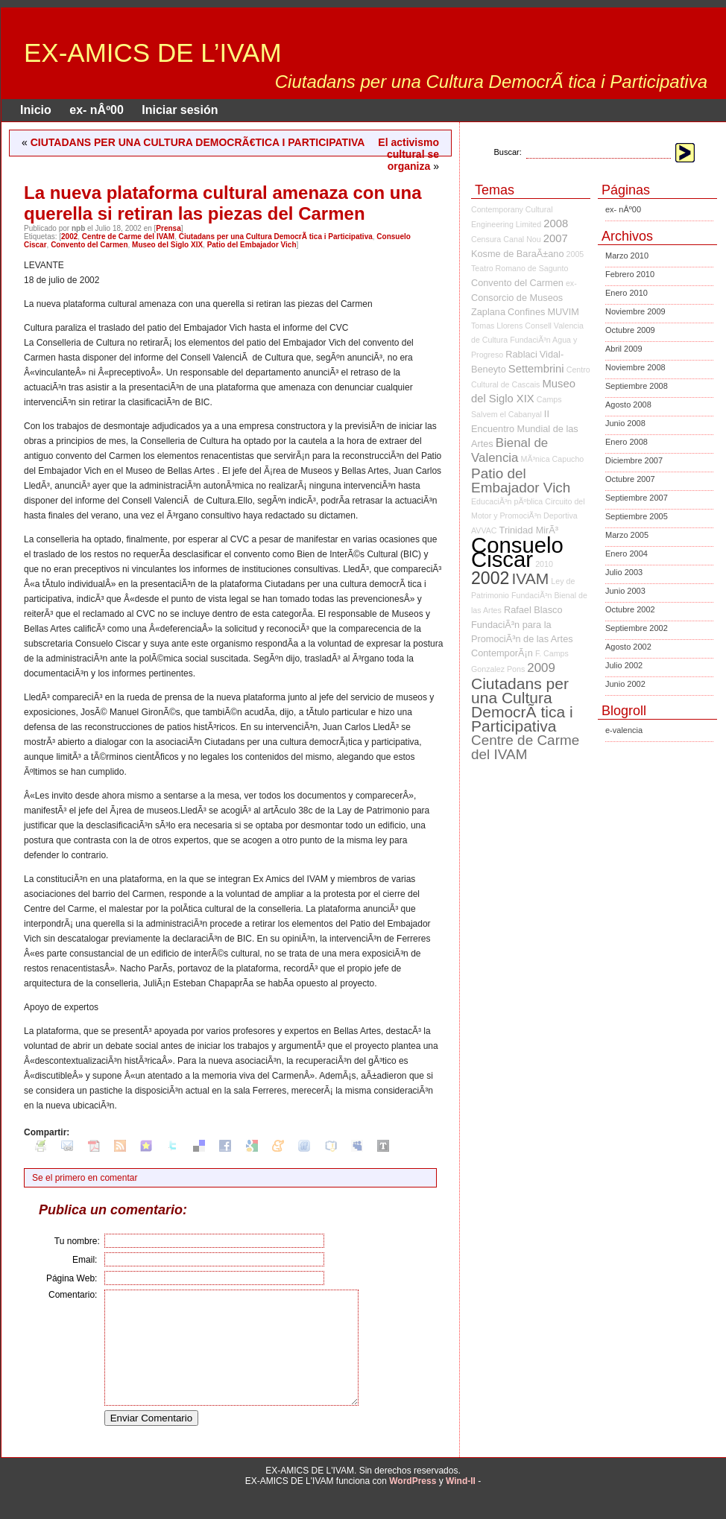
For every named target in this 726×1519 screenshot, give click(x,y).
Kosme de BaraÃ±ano (517, 253)
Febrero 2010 (629, 274)
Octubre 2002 (630, 609)
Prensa (168, 228)
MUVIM (562, 311)
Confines (526, 311)
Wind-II (461, 1503)
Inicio (35, 110)
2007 (555, 238)
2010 (544, 563)
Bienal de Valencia (509, 450)
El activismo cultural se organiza (408, 154)
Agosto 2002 (628, 646)
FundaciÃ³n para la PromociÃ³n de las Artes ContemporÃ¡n (522, 639)
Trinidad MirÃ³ (528, 530)
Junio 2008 (625, 423)
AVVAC (484, 530)
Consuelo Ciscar (517, 552)
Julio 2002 (624, 665)
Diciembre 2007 (634, 460)
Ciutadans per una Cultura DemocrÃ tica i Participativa (276, 236)
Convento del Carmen (89, 245)
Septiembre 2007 (636, 497)
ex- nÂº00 (96, 110)
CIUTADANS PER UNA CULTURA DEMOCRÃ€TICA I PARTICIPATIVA (198, 142)
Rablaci (521, 354)
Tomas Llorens (497, 325)
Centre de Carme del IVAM (128, 236)
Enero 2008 (626, 441)
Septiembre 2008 (636, 385)
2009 (541, 668)
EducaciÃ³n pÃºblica (507, 501)
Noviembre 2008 (635, 367)
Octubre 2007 (630, 479)
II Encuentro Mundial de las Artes (524, 428)
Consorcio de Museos (517, 297)
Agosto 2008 (628, 404)
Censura (486, 239)
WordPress (412, 1503)
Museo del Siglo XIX (167, 245)
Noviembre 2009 (635, 311)
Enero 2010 (626, 292)
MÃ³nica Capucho (552, 458)
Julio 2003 (624, 572)
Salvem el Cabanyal (506, 414)
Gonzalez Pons (498, 669)
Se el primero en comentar (84, 1178)
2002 (69, 236)
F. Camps (552, 653)
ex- (571, 283)
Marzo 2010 (626, 255)
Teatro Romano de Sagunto (519, 268)
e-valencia (624, 730)
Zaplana (488, 311)
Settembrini (536, 369)
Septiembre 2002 (636, 628)
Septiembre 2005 (636, 516)
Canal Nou (521, 239)
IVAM (530, 578)
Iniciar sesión (180, 110)
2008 (555, 223)
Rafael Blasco (533, 609)
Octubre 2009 (630, 330)
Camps (549, 399)
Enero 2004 (626, 553)
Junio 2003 (625, 590)
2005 (575, 254)
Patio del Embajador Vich (252, 245)
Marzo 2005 (626, 534)
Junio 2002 (625, 683)
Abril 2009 (624, 348)
